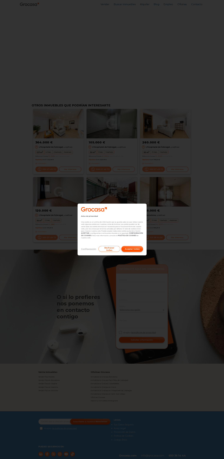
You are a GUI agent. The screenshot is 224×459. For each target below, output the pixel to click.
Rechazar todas (109, 249)
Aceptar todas (132, 249)
